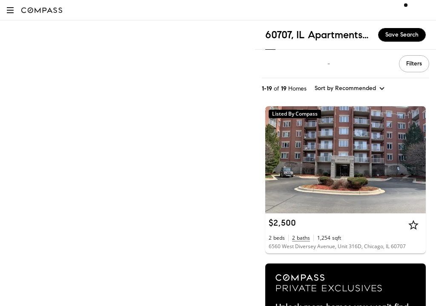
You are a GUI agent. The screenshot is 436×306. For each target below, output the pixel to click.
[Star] (413, 225)
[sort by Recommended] (350, 88)
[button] (10, 10)
